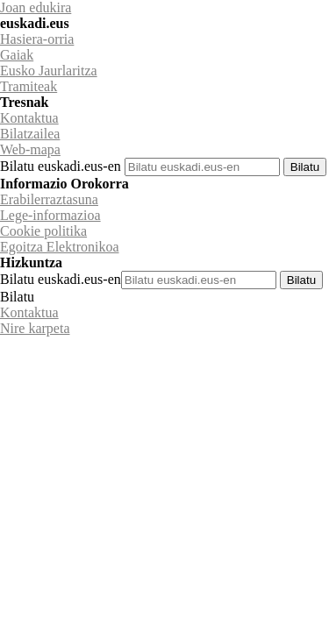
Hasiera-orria (37, 39)
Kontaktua (29, 117)
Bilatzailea (30, 133)
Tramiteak (28, 86)
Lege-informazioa (50, 215)
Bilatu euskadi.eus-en (60, 166)
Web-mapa (30, 149)
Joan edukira (35, 7)
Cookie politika (43, 230)
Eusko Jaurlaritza (48, 70)
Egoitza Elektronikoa (59, 246)
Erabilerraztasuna (49, 199)
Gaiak (16, 54)
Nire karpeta (35, 328)
